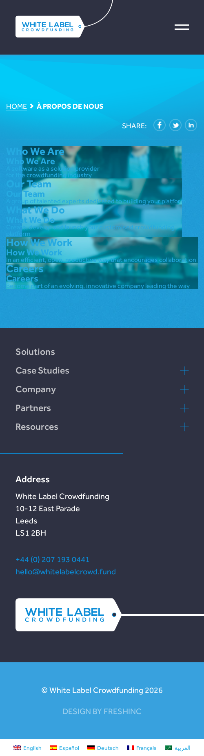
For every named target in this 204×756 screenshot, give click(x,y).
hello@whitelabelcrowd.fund (66, 571)
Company (36, 389)
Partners (33, 407)
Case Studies (42, 370)
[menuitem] (27, 747)
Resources (37, 426)
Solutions (35, 351)
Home (16, 106)
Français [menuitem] (146, 748)
